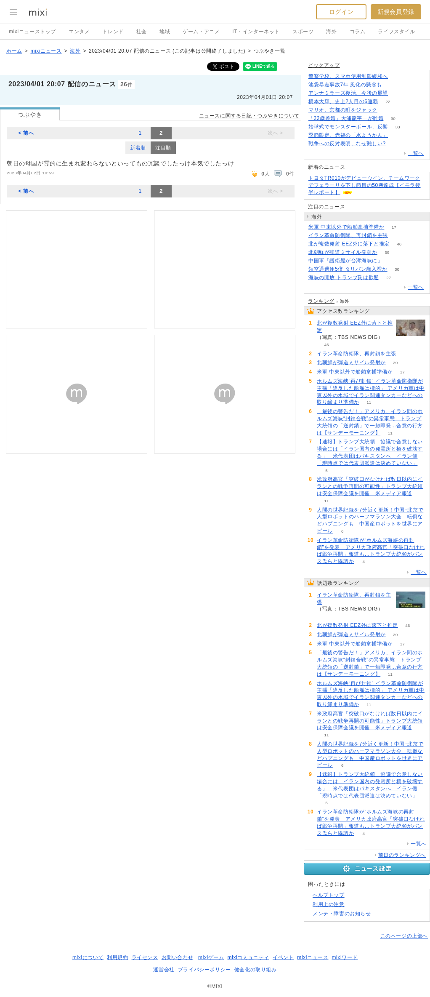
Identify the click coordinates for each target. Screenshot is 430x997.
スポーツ (302, 32)
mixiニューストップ (32, 32)
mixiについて (88, 957)
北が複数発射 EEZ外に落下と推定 (349, 244)
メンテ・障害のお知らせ (342, 914)
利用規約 (117, 957)
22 (387, 101)
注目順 (163, 148)
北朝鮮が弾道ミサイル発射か (342, 252)
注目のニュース (326, 207)
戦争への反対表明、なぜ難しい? (347, 144)
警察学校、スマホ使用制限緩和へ (348, 76)
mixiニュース (45, 51)
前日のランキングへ (402, 855)
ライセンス (145, 957)
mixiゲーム (211, 957)
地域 (164, 32)
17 (394, 227)
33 (397, 127)
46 (399, 244)
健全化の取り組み (255, 970)
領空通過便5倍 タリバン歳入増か (348, 269)
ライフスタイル (396, 32)
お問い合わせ (178, 957)
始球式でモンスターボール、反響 (348, 127)
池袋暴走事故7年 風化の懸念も (345, 85)
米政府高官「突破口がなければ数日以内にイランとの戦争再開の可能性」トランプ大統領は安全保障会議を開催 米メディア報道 (370, 486)
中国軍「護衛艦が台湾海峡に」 (345, 261)
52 (397, 135)
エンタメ (79, 32)
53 (387, 110)
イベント (283, 957)
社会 (141, 32)
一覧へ (416, 153)
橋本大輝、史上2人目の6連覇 (343, 101)
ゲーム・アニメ (201, 32)
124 (397, 76)
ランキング (321, 301)
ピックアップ (324, 65)
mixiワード (345, 957)
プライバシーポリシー (204, 970)
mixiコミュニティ (248, 957)
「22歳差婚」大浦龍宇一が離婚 (345, 118)
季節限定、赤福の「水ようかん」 (348, 135)
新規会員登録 (395, 11)
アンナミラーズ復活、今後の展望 (348, 93)
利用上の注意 (329, 904)
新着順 (138, 148)
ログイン (341, 11)
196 (397, 93)
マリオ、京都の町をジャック (342, 110)
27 (388, 277)
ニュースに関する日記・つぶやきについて (249, 116)
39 (387, 252)
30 (393, 118)
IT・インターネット (256, 32)
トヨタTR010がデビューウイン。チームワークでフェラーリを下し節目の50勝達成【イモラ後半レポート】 (364, 185)
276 (395, 143)
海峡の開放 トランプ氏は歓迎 (343, 277)
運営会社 (163, 970)
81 (392, 261)
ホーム (14, 51)
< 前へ (26, 133)
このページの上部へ (404, 936)
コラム (358, 32)
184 (391, 85)
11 (368, 402)
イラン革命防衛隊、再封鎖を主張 (348, 235)
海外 (331, 32)
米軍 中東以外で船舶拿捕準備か (346, 227)
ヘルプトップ (329, 895)
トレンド (112, 32)
